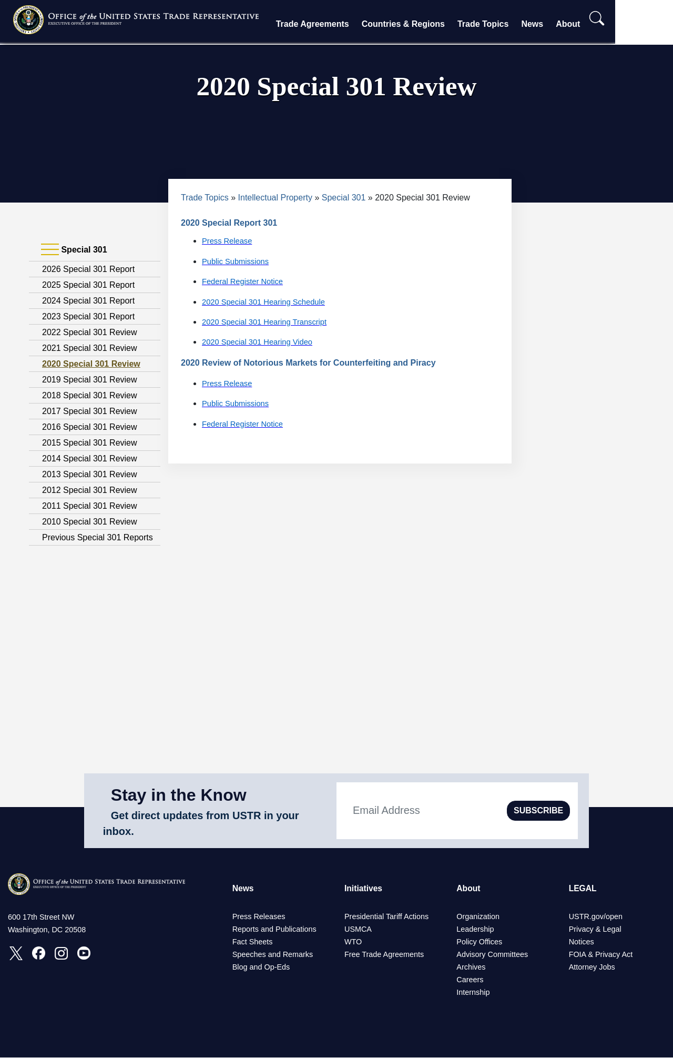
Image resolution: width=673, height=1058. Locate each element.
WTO (353, 942)
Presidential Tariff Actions (386, 917)
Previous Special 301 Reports (97, 537)
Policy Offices (479, 942)
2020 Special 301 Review (91, 363)
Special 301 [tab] (74, 250)
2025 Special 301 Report (88, 284)
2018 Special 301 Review (89, 395)
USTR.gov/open (596, 917)
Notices (581, 942)
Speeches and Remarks (272, 955)
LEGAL (583, 888)
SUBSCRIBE (538, 810)
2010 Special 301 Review (89, 521)
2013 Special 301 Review (89, 474)
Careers (469, 980)
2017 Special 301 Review (89, 411)
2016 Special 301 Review (89, 426)
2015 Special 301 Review (89, 442)
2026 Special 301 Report (88, 269)
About (594, 23)
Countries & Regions (428, 23)
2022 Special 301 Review (89, 332)
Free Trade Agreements (384, 955)
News (558, 23)
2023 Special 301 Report (88, 316)
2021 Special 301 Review (89, 348)
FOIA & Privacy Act (601, 955)
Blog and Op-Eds (261, 967)
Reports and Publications (274, 929)
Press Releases (258, 917)
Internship (473, 993)
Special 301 (344, 197)
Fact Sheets (252, 942)
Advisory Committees (492, 955)
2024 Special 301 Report (88, 300)
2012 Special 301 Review (89, 490)
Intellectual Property (275, 197)
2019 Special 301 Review (89, 379)
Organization (477, 917)
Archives (470, 967)
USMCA (358, 929)
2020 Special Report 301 (229, 222)
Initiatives (363, 888)
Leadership (475, 929)
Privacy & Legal (595, 929)
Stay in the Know (179, 794)
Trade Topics (508, 23)
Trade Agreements (337, 23)
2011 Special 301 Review (89, 505)
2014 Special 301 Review (89, 458)
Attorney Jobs (592, 967)
